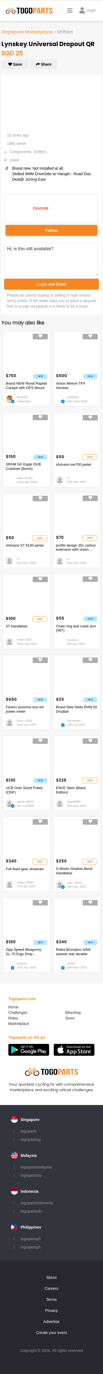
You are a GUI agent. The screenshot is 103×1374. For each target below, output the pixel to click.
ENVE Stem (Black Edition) (71, 790)
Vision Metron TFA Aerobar (70, 385)
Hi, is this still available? (51, 259)
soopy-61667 (25, 882)
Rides (13, 1018)
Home (13, 1007)
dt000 (71, 964)
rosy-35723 (74, 883)
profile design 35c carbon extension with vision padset (76, 547)
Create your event (51, 1332)
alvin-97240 (25, 478)
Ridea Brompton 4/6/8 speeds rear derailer (73, 951)
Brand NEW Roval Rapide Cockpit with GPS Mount (26, 385)
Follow (51, 230)
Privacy (51, 1310)
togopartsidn (31, 1211)
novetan (72, 640)
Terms (51, 1299)
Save (15, 64)
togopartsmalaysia (36, 1167)
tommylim (74, 721)
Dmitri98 (40, 208)
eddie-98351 (25, 802)
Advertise (51, 1321)
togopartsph (31, 1239)
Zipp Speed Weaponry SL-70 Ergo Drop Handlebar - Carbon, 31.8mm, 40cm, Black (23, 951)
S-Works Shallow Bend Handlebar (74, 871)
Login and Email (51, 284)
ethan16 (22, 397)
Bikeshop (73, 1012)
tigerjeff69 (73, 802)
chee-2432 (24, 640)
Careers (52, 1288)
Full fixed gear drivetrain (25, 869)
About (51, 1277)
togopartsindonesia (37, 1203)
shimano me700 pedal (73, 464)
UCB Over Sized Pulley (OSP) (24, 790)
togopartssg (31, 1139)
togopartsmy (31, 1175)
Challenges (17, 1012)
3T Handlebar (16, 626)
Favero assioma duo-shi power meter (25, 709)
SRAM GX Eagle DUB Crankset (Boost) (23, 466)
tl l (68, 478)
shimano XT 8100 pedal (24, 545)
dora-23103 (24, 721)
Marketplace (18, 1023)
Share (44, 64)
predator (73, 397)
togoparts (29, 1131)
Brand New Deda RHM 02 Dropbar (76, 709)
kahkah (22, 964)
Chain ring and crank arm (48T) (76, 628)
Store (69, 1018)
